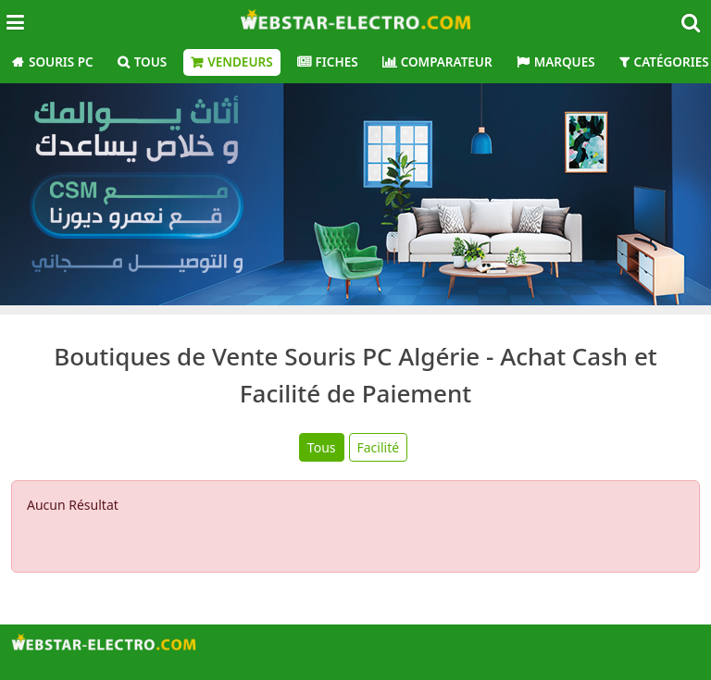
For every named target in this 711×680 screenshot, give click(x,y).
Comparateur (447, 62)
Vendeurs (239, 62)
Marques (564, 62)
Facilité (378, 447)
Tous (151, 62)
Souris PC (61, 62)
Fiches (337, 62)
